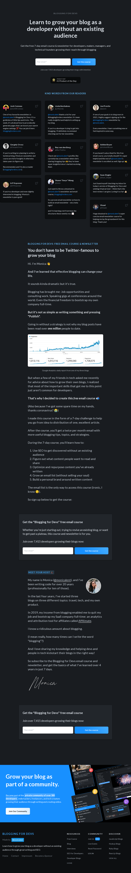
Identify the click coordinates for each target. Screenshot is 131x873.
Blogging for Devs (66, 13)
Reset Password (94, 848)
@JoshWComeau (16, 109)
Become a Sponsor (43, 855)
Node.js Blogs (115, 844)
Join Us (91, 839)
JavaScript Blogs (116, 839)
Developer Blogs (74, 858)
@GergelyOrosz (16, 147)
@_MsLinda (59, 109)
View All (113, 858)
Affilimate (84, 620)
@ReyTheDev (60, 150)
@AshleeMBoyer (106, 147)
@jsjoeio (103, 109)
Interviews (71, 848)
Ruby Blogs (113, 848)
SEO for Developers (75, 853)
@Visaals (103, 208)
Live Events (92, 844)
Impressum (27, 855)
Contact (15, 855)
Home (5, 855)
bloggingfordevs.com (12, 131)
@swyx (57, 183)
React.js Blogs (115, 853)
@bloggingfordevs (100, 120)
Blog (69, 844)
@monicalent (8, 117)
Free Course (72, 839)
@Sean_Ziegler (105, 178)
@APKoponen (15, 186)
